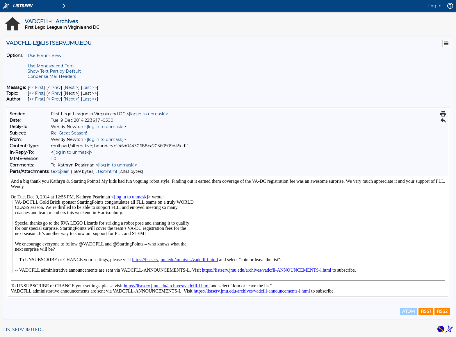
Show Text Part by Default (54, 71)
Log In (434, 5)
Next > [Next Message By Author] (71, 99)
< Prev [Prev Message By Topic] (54, 93)
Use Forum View (44, 55)
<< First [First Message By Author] (36, 99)
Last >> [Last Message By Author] (89, 99)
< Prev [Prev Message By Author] (54, 99)
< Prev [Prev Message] (54, 87)
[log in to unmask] (147, 113)
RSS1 (426, 311)
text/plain (60, 171)
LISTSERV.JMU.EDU (23, 329)
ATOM (408, 311)
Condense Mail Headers (52, 76)
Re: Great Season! (69, 133)
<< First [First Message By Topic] (36, 93)
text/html (107, 171)
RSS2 (442, 311)
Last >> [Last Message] (89, 87)
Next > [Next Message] (71, 87)
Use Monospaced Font (51, 66)
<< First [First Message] (36, 87)
